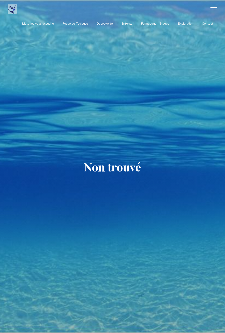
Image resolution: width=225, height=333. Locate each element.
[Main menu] (213, 9)
